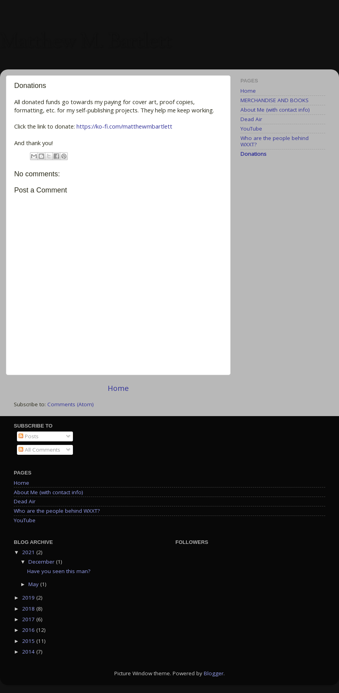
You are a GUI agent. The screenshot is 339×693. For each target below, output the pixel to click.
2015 (29, 640)
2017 (29, 619)
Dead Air (251, 119)
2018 (29, 608)
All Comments (39, 449)
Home (118, 388)
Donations (253, 153)
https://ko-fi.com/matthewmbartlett (124, 126)
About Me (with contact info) (275, 109)
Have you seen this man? (58, 571)
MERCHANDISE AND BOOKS (274, 100)
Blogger (214, 673)
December (42, 561)
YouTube (251, 128)
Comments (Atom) (70, 404)
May (34, 584)
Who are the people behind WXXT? (274, 141)
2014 (29, 651)
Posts (29, 436)
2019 (29, 597)
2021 (29, 552)
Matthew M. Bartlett (85, 42)
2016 (29, 629)
